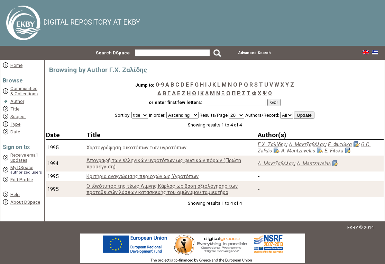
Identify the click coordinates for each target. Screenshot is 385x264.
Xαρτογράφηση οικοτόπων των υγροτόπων (136, 147)
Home (16, 65)
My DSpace (21, 167)
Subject (18, 116)
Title (14, 109)
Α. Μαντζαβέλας (307, 144)
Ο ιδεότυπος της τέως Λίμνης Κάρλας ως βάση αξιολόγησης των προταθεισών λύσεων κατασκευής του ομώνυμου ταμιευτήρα (162, 189)
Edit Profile (21, 179)
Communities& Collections (24, 91)
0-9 (160, 84)
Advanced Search (254, 53)
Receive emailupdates (24, 157)
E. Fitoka (333, 151)
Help (15, 194)
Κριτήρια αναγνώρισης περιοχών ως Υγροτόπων (142, 176)
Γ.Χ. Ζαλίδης (272, 144)
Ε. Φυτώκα (340, 144)
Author (17, 101)
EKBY (352, 227)
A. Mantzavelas (298, 151)
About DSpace (25, 202)
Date (15, 131)
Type (15, 124)
